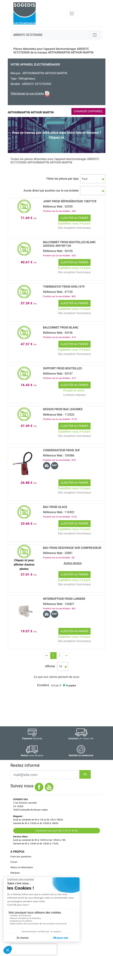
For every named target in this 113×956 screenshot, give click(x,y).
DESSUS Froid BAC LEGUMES (63, 409)
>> (66, 655)
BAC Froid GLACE (55, 507)
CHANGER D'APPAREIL (88, 111)
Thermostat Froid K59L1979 (64, 286)
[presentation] (33, 949)
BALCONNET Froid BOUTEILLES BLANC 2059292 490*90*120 (69, 243)
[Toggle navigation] (72, 13)
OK (85, 774)
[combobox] (92, 178)
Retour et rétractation (21, 867)
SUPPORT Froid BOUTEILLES (62, 368)
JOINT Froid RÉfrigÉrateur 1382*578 (69, 201)
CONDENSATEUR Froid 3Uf (61, 450)
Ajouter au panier (74, 218)
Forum (13, 862)
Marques (15, 872)
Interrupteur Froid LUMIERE (64, 598)
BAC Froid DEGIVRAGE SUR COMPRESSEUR (72, 548)
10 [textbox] (60, 666)
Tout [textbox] (85, 179)
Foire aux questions (20, 856)
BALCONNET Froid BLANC (60, 327)
